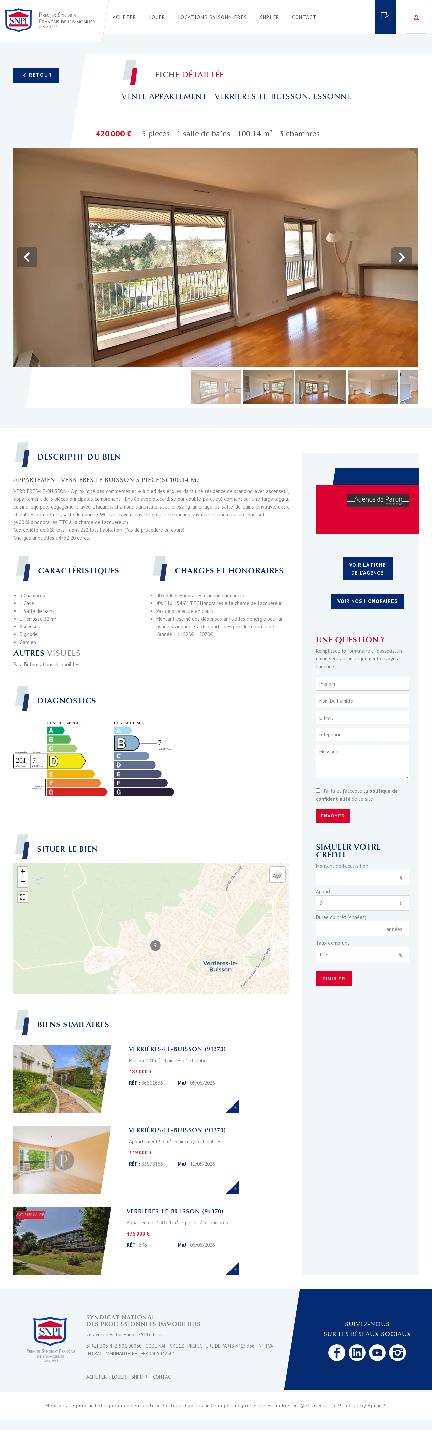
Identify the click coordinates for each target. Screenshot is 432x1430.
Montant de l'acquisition (342, 866)
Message (329, 751)
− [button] (23, 882)
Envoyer (333, 815)
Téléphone (330, 734)
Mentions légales (66, 1405)
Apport (323, 891)
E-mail (326, 717)
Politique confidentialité (125, 1405)
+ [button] (23, 872)
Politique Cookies (182, 1405)
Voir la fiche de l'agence (367, 569)
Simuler (334, 978)
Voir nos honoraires (368, 601)
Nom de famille (336, 701)
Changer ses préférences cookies (251, 1405)
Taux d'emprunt (332, 943)
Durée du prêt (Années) (341, 917)
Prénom (327, 684)
